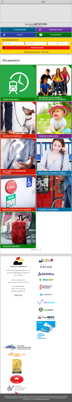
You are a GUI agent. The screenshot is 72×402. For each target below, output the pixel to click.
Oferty (20, 35)
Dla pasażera (55, 35)
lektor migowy (16, 1)
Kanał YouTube (64, 1)
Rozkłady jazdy (55, 30)
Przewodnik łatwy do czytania (19, 1)
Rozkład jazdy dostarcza (36, 51)
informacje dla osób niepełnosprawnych (12, 1)
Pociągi (20, 30)
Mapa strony (18, 295)
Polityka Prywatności (42, 399)
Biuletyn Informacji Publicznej (69, 1)
